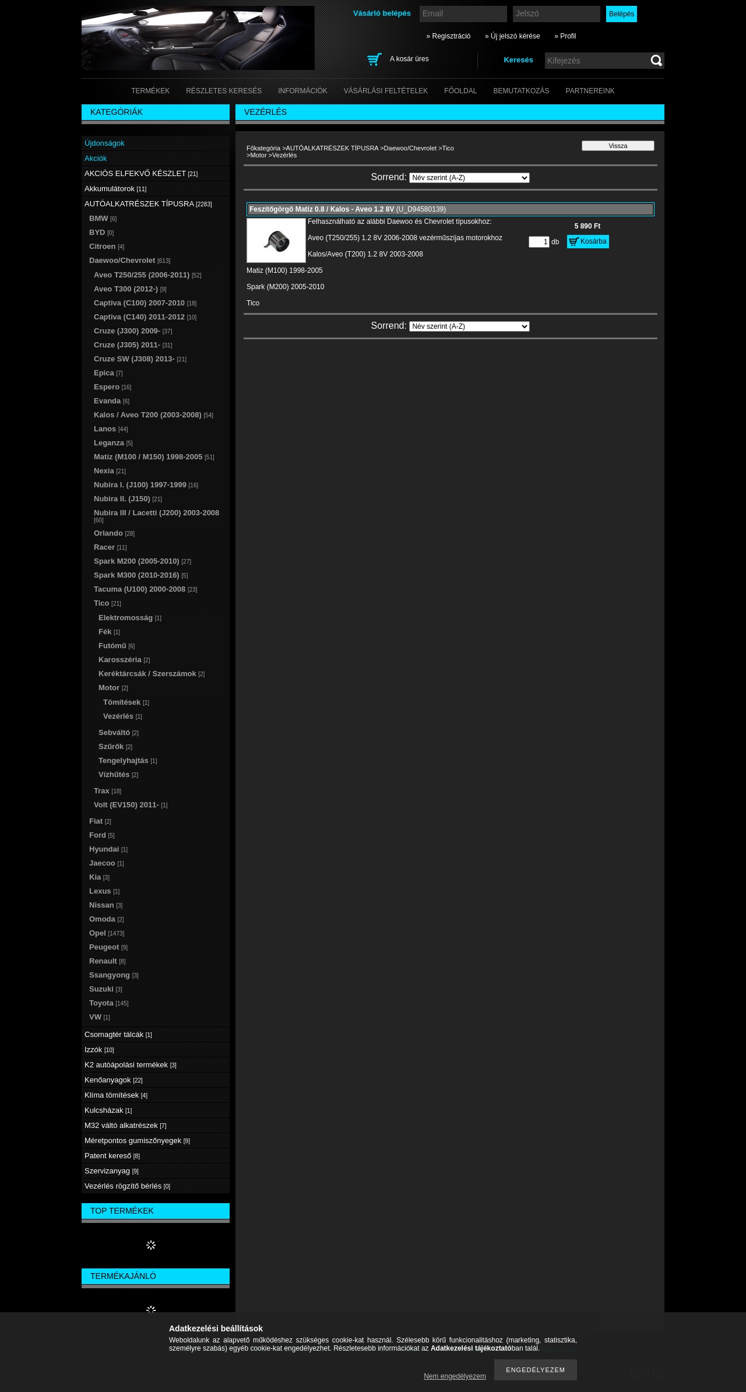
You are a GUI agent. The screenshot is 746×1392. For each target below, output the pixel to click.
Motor (258, 155)
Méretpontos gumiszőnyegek (137, 1140)
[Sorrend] (469, 178)
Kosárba (593, 241)
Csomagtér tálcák (118, 1034)
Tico (448, 148)
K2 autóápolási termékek (131, 1064)
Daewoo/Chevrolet (410, 148)
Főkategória (263, 148)
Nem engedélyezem (455, 1376)
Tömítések (126, 702)
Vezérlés (122, 716)
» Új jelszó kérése (512, 36)
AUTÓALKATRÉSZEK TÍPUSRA (332, 148)
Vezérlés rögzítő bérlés (127, 1186)
